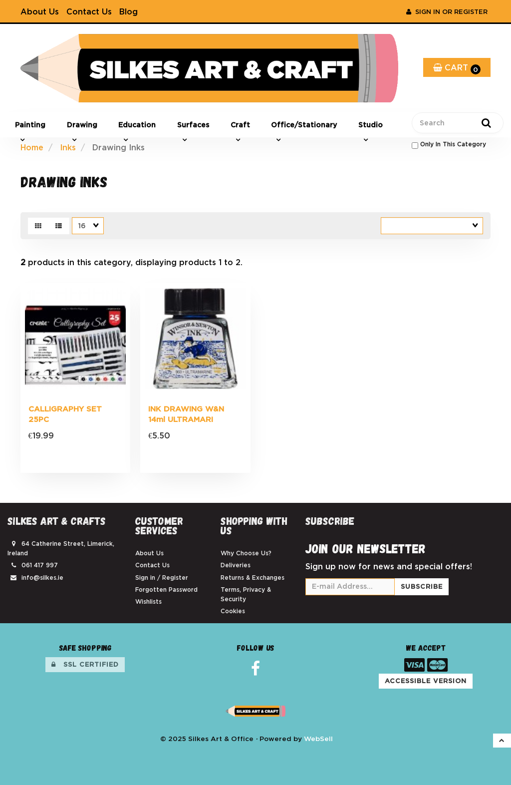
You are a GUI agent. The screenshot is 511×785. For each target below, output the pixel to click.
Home (31, 147)
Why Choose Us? (246, 553)
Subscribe (422, 586)
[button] (502, 741)
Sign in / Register (161, 577)
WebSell (318, 739)
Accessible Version (426, 681)
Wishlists (148, 601)
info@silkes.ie (42, 577)
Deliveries (236, 565)
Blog (128, 11)
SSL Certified (85, 664)
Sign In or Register (447, 11)
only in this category (449, 145)
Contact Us (89, 11)
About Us (39, 11)
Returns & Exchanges (252, 577)
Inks (68, 147)
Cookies (233, 611)
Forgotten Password (166, 589)
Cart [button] (457, 68)
